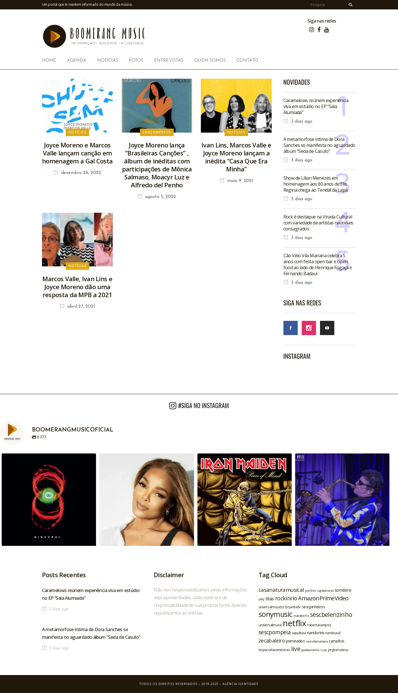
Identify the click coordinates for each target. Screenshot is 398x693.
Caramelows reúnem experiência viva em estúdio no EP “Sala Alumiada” (316, 106)
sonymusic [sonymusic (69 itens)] (276, 614)
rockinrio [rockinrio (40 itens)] (286, 598)
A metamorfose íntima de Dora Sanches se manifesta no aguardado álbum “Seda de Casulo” (319, 145)
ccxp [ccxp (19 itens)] (323, 650)
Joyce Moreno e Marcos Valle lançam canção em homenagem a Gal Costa (77, 153)
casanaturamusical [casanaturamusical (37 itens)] (281, 589)
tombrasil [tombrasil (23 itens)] (332, 632)
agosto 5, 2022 (156, 196)
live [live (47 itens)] (296, 649)
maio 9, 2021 (236, 181)
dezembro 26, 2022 (77, 173)
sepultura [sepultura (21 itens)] (299, 633)
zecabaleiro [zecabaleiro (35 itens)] (272, 640)
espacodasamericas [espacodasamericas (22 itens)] (274, 649)
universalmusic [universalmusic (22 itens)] (270, 624)
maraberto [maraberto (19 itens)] (301, 615)
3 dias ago (297, 121)
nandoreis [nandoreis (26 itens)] (316, 632)
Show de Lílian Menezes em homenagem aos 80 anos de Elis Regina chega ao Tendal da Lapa (315, 184)
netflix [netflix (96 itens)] (294, 623)
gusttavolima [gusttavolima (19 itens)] (310, 650)
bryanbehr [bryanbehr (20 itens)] (293, 607)
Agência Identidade (241, 684)
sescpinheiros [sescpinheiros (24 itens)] (313, 606)
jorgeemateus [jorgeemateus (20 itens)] (338, 649)
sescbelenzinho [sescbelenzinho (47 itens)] (331, 614)
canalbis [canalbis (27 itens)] (336, 641)
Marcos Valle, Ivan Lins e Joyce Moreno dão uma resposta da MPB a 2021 (77, 286)
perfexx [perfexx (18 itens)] (310, 591)
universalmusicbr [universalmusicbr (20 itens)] (271, 607)
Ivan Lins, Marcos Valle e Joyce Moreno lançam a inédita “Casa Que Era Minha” (236, 157)
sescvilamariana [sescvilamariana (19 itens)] (317, 641)
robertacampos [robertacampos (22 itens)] (319, 624)
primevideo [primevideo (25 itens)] (295, 641)
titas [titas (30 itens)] (269, 598)
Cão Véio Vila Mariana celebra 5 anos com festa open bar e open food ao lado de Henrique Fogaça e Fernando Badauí (317, 264)
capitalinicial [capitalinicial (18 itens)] (325, 591)
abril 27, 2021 (77, 306)
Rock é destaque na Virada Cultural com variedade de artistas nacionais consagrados (318, 223)
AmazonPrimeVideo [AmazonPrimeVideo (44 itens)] (323, 598)
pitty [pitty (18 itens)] (261, 599)
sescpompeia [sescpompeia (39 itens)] (275, 632)
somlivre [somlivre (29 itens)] (343, 590)
